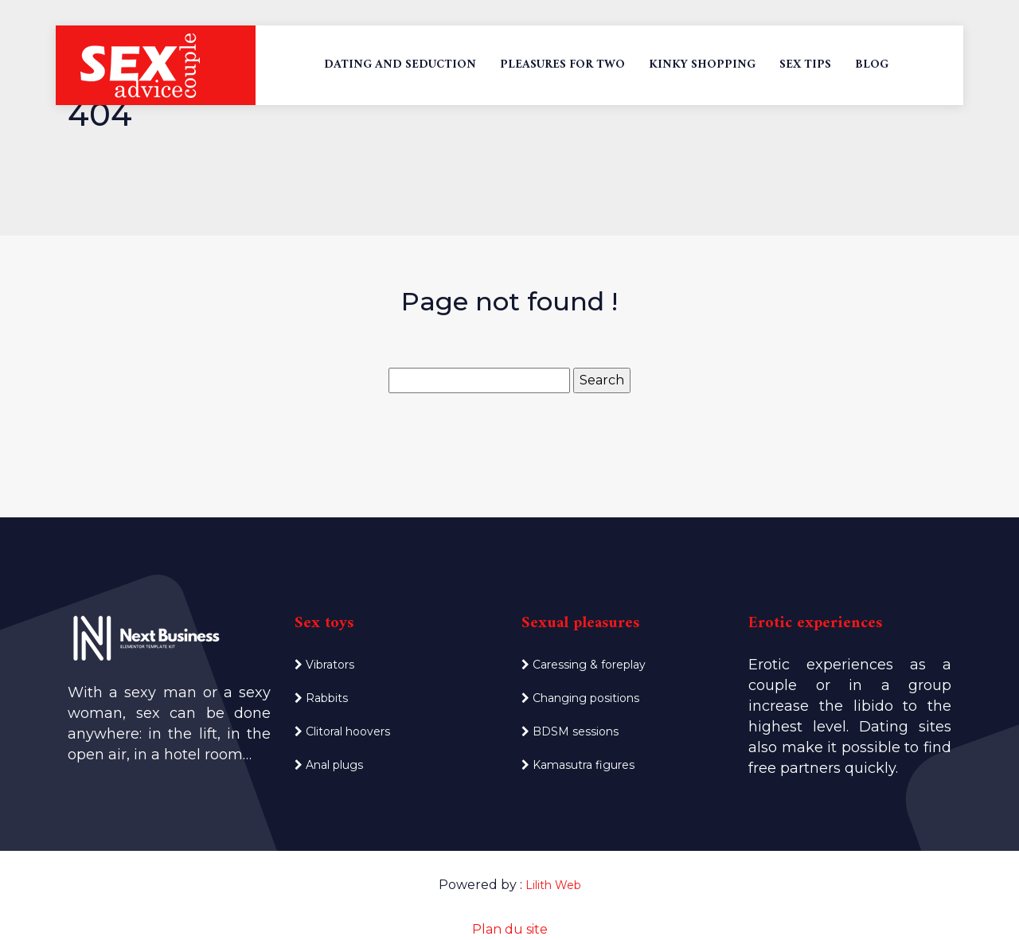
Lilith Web (553, 885)
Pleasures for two (562, 65)
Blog (871, 65)
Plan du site (510, 929)
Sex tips (805, 65)
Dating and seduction (400, 65)
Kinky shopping (702, 65)
